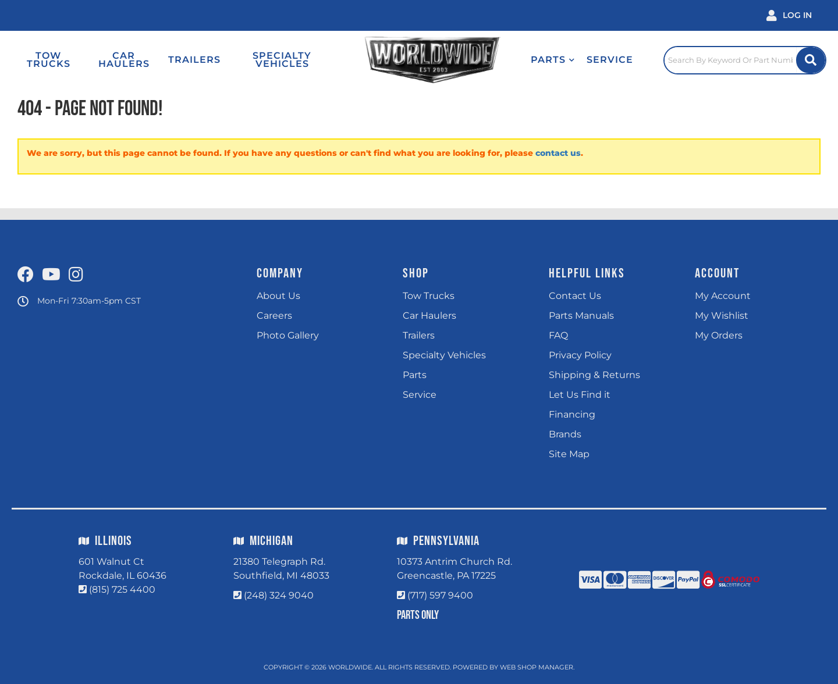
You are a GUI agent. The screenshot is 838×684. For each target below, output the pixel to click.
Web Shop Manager (536, 667)
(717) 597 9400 (440, 595)
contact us (558, 153)
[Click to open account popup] (789, 15)
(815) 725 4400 (122, 589)
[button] (553, 60)
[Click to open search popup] (744, 60)
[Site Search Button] (810, 60)
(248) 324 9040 (279, 595)
